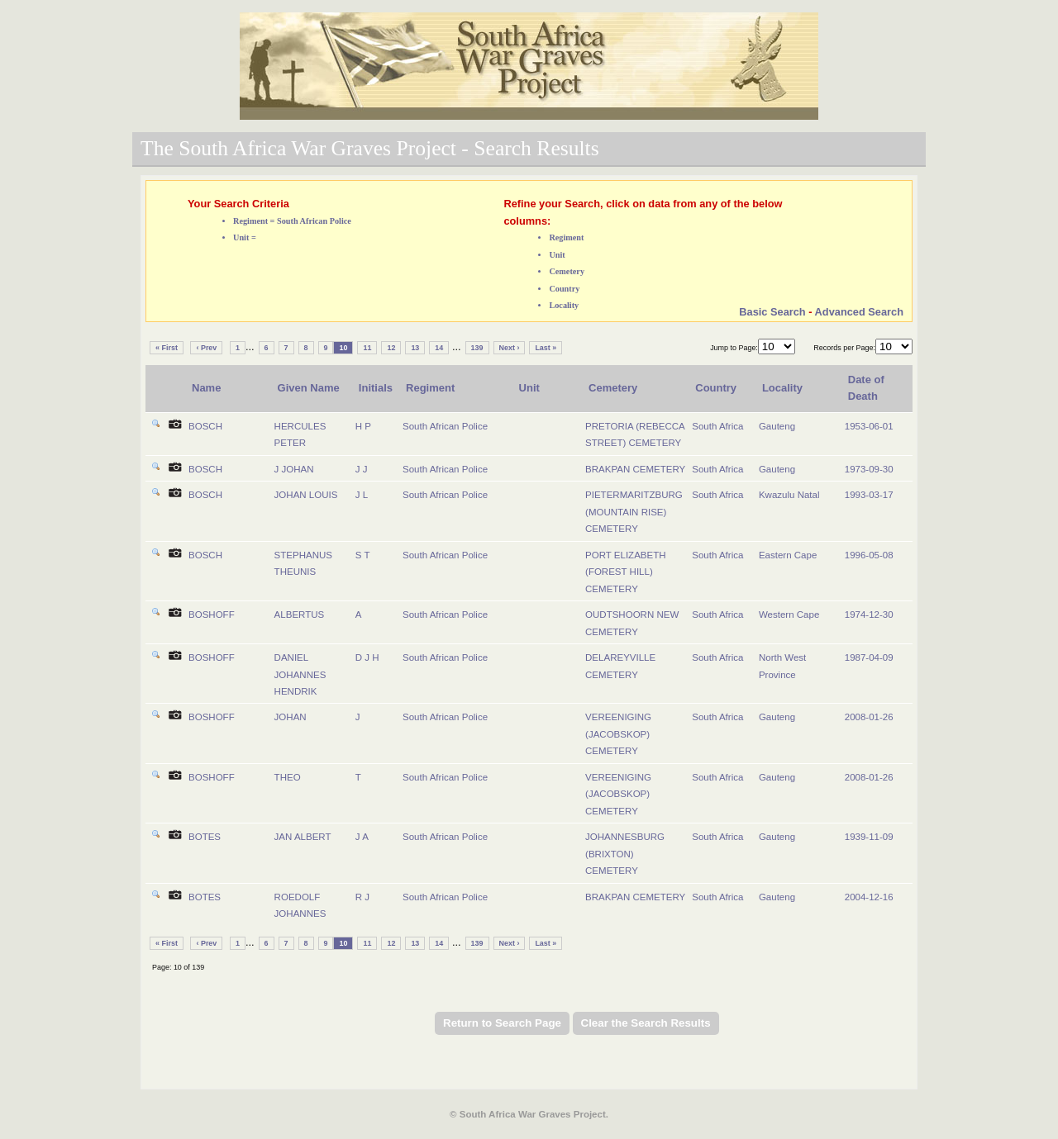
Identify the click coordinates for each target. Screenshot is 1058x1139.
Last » (545, 348)
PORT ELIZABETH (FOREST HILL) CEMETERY (625, 572)
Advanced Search (859, 312)
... (250, 346)
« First (166, 348)
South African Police (445, 426)
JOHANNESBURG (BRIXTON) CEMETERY (625, 854)
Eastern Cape (788, 555)
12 (391, 348)
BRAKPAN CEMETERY (635, 469)
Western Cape (789, 614)
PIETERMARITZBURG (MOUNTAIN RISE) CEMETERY (634, 512)
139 (477, 348)
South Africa (717, 426)
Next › (509, 348)
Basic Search (772, 312)
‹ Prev (206, 348)
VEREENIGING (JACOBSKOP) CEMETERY (618, 734)
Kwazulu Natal (789, 495)
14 (439, 348)
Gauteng (777, 426)
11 (367, 348)
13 (415, 348)
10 (343, 348)
